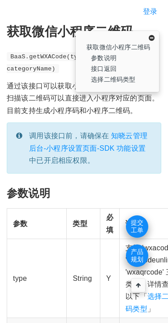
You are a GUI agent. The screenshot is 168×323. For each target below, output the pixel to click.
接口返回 (103, 68)
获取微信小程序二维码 (118, 47)
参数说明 (103, 57)
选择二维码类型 (113, 79)
